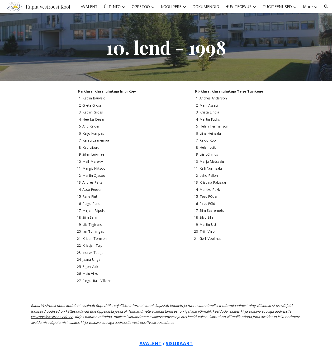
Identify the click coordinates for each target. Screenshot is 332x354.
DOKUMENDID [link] (206, 6)
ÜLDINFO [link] (112, 6)
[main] (166, 47)
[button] (326, 6)
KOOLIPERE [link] (171, 6)
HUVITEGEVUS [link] (238, 6)
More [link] (308, 6)
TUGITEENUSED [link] (277, 6)
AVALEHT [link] (89, 6)
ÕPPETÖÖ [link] (141, 6)
